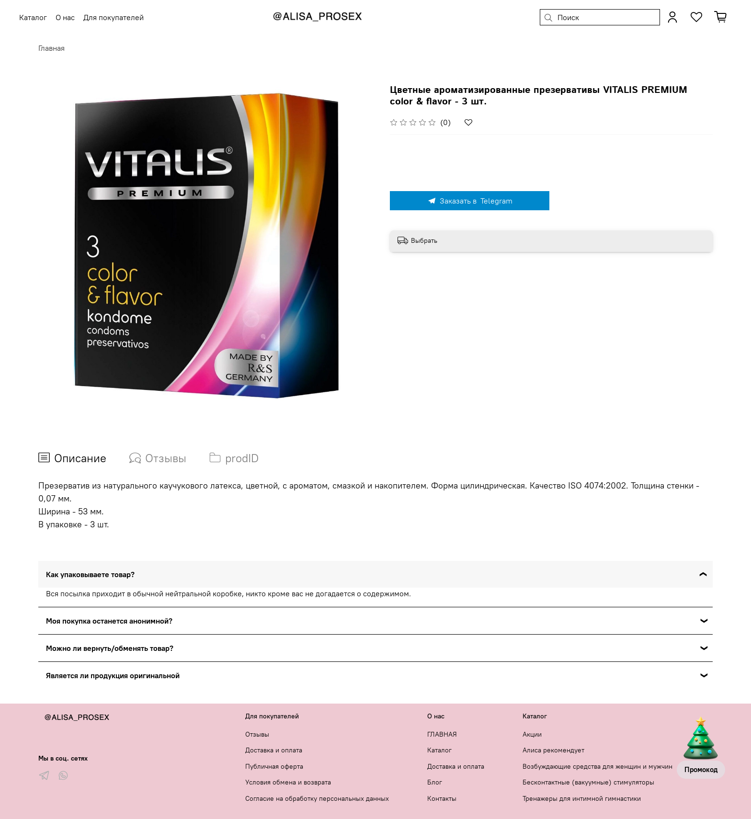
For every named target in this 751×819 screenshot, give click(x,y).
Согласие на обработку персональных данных (317, 798)
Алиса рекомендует (553, 750)
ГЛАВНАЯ (442, 734)
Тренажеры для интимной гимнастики (582, 798)
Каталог (439, 750)
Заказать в (469, 200)
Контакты (441, 798)
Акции (532, 734)
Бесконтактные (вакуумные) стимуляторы (588, 782)
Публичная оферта (274, 766)
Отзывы (257, 734)
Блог (434, 782)
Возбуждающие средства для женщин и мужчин (597, 766)
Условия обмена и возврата (288, 782)
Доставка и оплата (273, 750)
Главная (51, 48)
